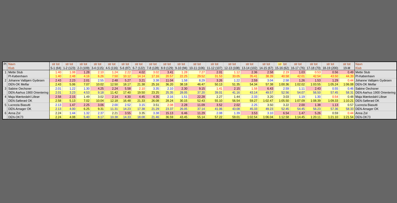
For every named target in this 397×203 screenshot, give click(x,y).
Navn (11, 64)
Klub (11, 68)
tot (57, 64)
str (54, 64)
